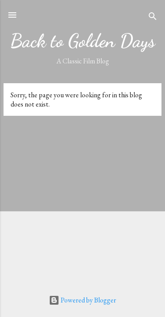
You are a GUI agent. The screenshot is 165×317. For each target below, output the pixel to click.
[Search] (152, 17)
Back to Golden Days (82, 40)
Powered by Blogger (82, 300)
